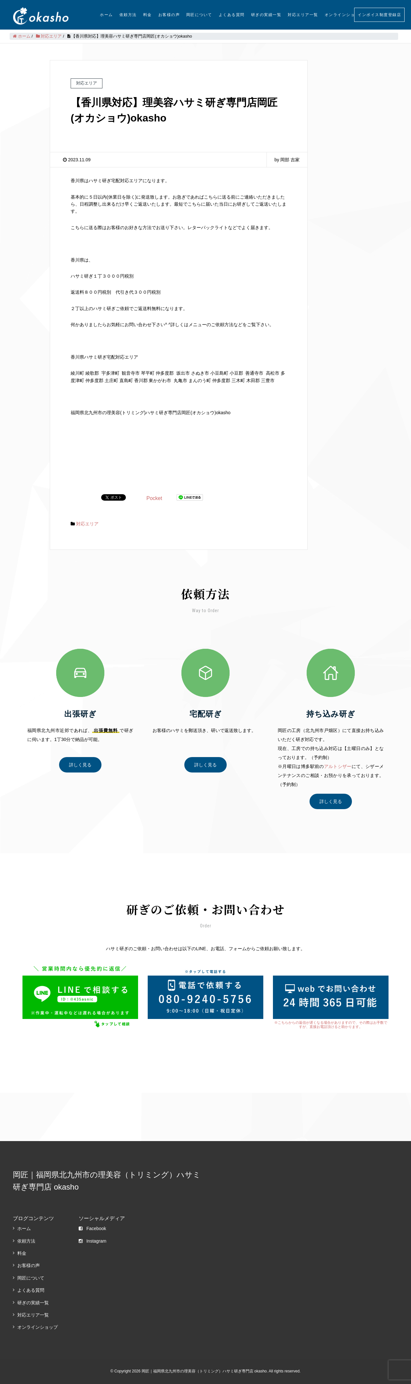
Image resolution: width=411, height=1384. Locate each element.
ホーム (106, 15)
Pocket (154, 498)
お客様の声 (169, 15)
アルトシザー (338, 766)
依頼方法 (128, 15)
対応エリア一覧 (303, 15)
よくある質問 (232, 15)
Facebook (92, 1228)
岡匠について (199, 15)
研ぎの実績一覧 (266, 15)
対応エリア (87, 523)
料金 (147, 15)
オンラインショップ (344, 15)
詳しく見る (80, 764)
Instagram (92, 1241)
